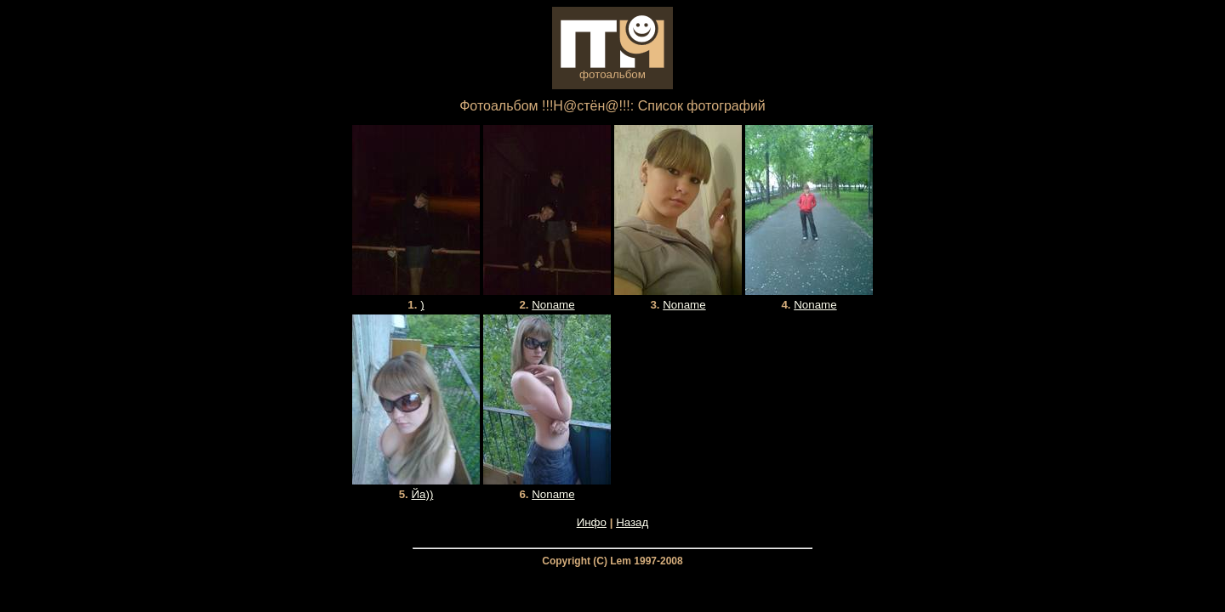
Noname (553, 304)
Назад (632, 522)
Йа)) (422, 494)
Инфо (592, 522)
